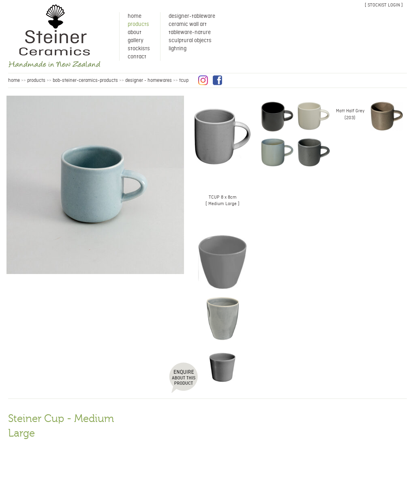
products (36, 80)
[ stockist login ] (384, 5)
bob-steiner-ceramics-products (85, 80)
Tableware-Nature (190, 32)
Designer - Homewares (148, 80)
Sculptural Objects (190, 40)
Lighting (177, 48)
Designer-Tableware (192, 16)
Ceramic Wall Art (188, 24)
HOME (14, 80)
